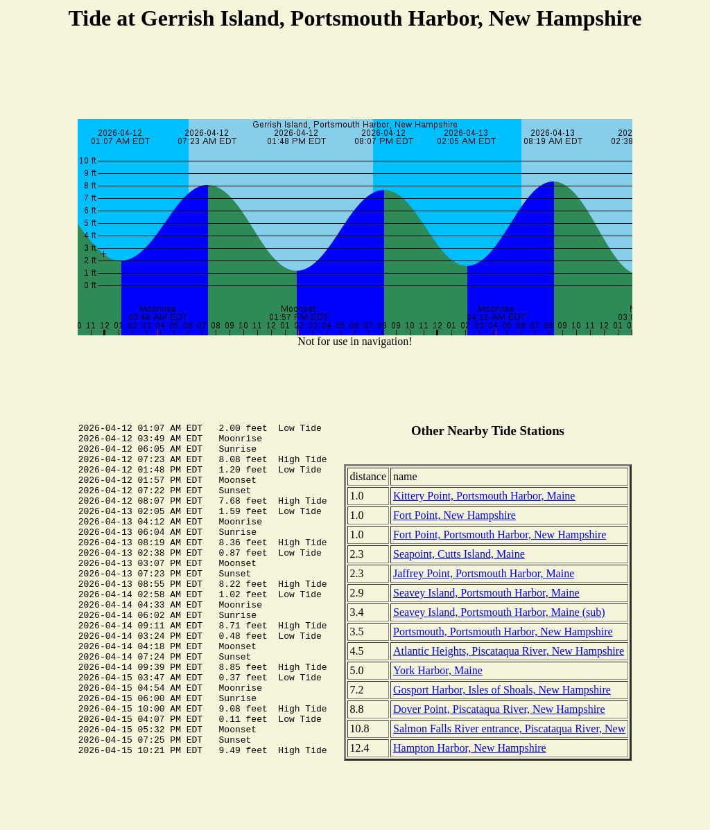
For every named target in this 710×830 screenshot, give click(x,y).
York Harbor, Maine (438, 670)
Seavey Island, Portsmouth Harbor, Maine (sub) (499, 612)
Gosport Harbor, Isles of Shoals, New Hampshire (502, 690)
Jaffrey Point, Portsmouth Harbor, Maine (483, 573)
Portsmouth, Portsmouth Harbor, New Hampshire (503, 631)
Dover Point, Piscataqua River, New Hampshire (499, 709)
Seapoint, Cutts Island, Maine (459, 554)
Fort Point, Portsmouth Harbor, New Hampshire (499, 534)
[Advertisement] (355, 77)
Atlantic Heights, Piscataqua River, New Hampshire (508, 651)
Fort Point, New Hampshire (454, 515)
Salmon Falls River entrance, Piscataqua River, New (509, 728)
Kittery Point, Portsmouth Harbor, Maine (484, 496)
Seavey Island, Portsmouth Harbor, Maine (486, 593)
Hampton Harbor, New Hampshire (469, 748)
